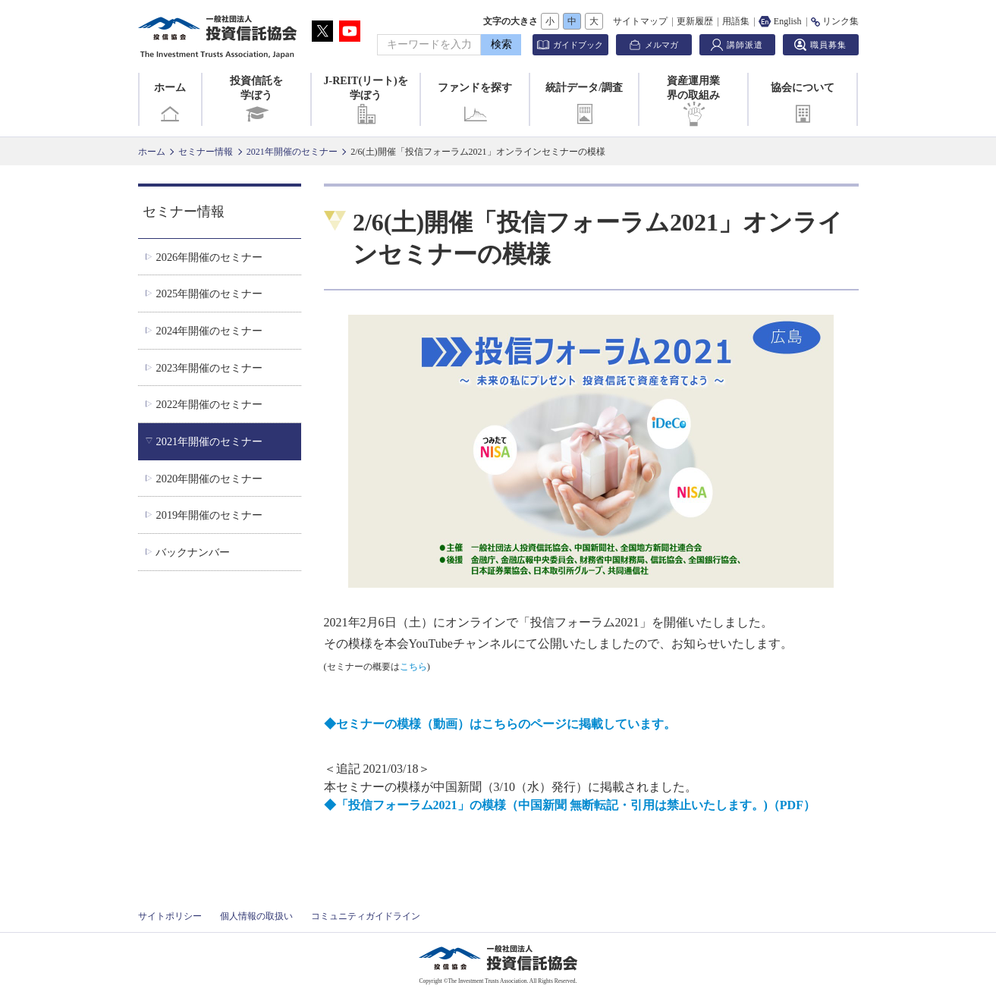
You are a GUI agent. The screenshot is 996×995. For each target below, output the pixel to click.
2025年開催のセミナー (209, 293)
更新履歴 (695, 21)
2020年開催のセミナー (209, 478)
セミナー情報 (205, 151)
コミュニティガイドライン (365, 916)
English (780, 21)
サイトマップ (640, 21)
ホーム (170, 104)
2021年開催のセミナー (292, 151)
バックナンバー (193, 552)
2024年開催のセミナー (209, 331)
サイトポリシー (170, 916)
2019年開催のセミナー (209, 515)
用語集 (735, 21)
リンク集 (835, 21)
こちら (413, 666)
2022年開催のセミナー (209, 404)
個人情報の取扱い (256, 916)
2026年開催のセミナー (209, 257)
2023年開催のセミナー (209, 368)
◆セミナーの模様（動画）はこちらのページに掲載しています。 (500, 723)
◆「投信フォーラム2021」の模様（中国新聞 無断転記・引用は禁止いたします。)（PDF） (569, 805)
